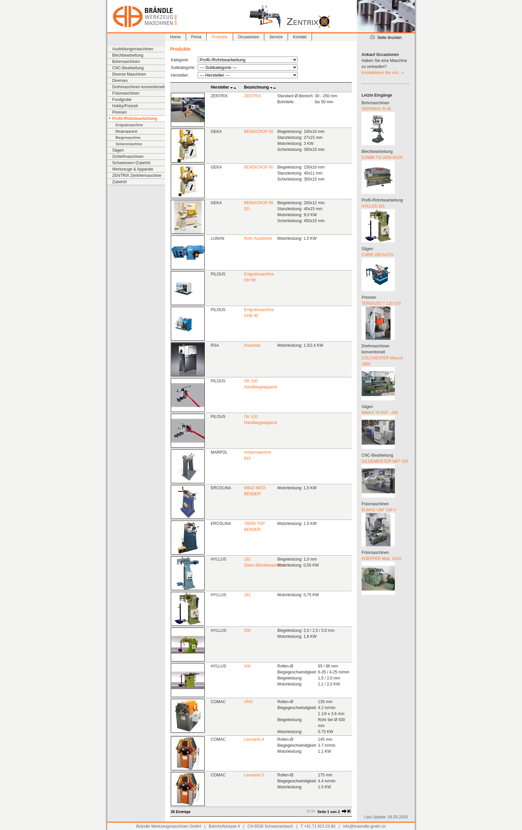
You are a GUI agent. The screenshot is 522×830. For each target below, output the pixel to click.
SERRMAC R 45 (376, 109)
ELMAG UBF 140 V (379, 510)
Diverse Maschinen (129, 74)
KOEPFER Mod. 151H (381, 558)
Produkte (220, 37)
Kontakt (300, 37)
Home (175, 37)
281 (247, 595)
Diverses (120, 80)
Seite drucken (385, 37)
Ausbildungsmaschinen (132, 49)
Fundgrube (121, 99)
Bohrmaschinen (126, 61)
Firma (196, 37)
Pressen (119, 112)
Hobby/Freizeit (125, 106)
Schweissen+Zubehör (131, 163)
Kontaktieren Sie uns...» (383, 72)
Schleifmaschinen (127, 156)
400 (247, 666)
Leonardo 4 (254, 739)
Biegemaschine (128, 138)
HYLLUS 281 (373, 206)
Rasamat (252, 345)
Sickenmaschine (129, 144)
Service (276, 37)
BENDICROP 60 (258, 167)
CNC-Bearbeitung (128, 68)
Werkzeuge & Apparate (132, 169)
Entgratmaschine (129, 125)
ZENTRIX (252, 96)
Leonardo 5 (254, 775)
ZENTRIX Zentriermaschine (136, 175)
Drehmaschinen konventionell (138, 87)
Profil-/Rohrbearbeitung (134, 118)
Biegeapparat (126, 131)
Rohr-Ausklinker (258, 238)
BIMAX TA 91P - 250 (380, 412)
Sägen (118, 150)
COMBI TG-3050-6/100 (382, 157)
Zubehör (119, 182)
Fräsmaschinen (125, 93)
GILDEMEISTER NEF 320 (385, 461)
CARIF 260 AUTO (377, 254)
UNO (248, 701)
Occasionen (248, 37)
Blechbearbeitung (127, 55)
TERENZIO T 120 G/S (381, 303)
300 (247, 630)
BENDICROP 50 (258, 131)
